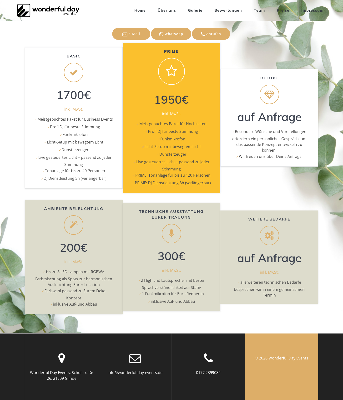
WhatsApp (171, 34)
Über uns (167, 10)
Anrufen (211, 34)
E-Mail (131, 34)
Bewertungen (228, 10)
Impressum (312, 10)
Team (259, 10)
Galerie (195, 10)
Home (140, 10)
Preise (283, 10)
